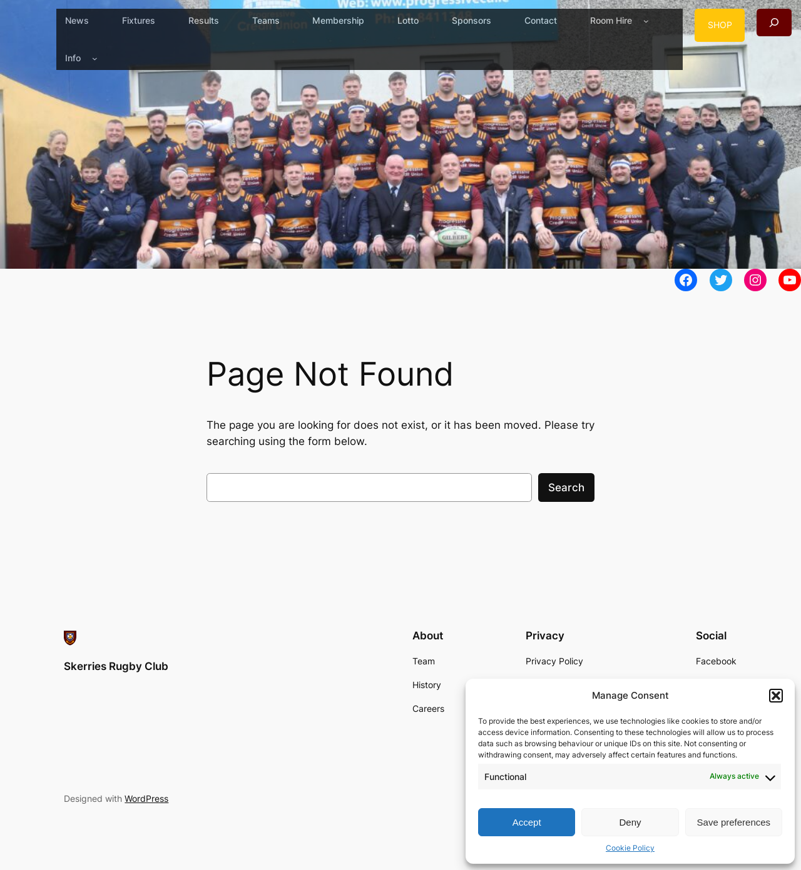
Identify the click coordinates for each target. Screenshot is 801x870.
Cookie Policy (630, 847)
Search (566, 487)
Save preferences (734, 822)
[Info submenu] (95, 58)
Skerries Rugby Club (116, 666)
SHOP (720, 24)
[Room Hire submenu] (646, 20)
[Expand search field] (774, 22)
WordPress (146, 798)
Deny (630, 822)
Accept (527, 822)
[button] (776, 695)
